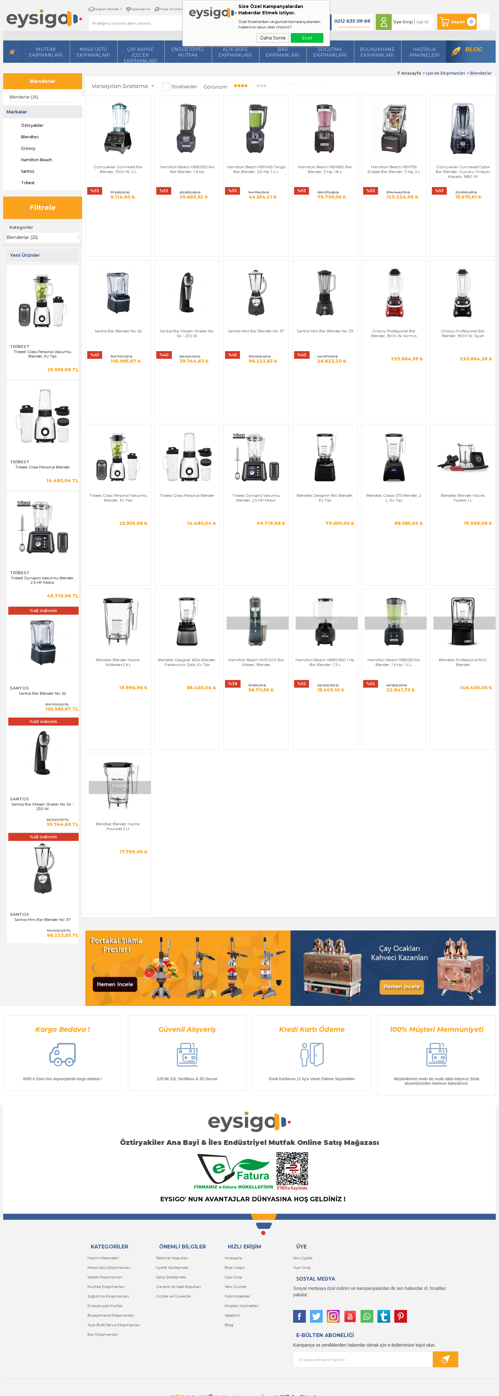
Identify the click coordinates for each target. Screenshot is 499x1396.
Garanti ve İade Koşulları (178, 1230)
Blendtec (24, 137)
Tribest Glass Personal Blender (42, 467)
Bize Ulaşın (235, 1211)
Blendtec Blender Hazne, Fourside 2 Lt (118, 679)
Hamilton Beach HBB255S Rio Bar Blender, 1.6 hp (187, 169)
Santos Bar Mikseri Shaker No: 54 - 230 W (42, 806)
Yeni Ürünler (236, 1230)
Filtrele (43, 208)
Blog (473, 49)
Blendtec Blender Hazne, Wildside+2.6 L (118, 552)
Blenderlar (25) (24, 97)
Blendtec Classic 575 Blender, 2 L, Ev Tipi (393, 424)
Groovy (22, 148)
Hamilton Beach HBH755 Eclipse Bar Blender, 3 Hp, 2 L (394, 169)
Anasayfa (233, 1201)
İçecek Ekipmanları (105, 1221)
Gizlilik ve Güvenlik (173, 1240)
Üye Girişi (403, 21)
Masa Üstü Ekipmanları (93, 52)
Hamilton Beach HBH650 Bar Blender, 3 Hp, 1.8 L (325, 169)
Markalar (16, 112)
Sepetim (232, 1259)
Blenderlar (42, 81)
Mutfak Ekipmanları (46, 52)
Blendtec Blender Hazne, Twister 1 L (463, 424)
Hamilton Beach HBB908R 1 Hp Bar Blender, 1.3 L (325, 552)
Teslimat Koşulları (172, 1201)
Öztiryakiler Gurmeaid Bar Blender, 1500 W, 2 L (118, 169)
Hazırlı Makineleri (103, 1201)
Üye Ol (422, 21)
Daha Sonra (272, 38)
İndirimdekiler (237, 1240)
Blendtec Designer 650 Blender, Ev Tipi (325, 424)
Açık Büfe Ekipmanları (235, 52)
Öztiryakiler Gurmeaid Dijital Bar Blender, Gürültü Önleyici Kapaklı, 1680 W (463, 171)
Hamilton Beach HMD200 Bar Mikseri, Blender (256, 552)
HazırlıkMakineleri (424, 52)
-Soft (215, 1387)
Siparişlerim (141, 9)
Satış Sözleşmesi (171, 1221)
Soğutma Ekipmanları (330, 52)
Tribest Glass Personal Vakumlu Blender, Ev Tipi (42, 354)
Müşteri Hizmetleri (242, 1249)
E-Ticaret (230, 1387)
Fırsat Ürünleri (171, 9)
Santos (22, 171)
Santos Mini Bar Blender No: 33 (325, 294)
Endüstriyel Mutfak (188, 52)
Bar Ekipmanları (103, 1278)
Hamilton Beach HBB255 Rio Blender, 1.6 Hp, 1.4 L (394, 552)
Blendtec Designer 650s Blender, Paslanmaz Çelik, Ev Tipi (187, 552)
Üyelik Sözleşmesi (172, 1211)
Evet (307, 38)
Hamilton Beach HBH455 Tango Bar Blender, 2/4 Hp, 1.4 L (256, 169)
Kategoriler (21, 227)
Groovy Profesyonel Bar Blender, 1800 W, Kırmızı (394, 296)
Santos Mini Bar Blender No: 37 (42, 919)
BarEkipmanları (282, 52)
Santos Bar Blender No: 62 (42, 693)
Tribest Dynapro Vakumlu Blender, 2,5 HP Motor (42, 580)
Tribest (22, 183)
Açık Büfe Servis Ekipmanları (114, 1268)
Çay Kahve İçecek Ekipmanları (140, 55)
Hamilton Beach (31, 160)
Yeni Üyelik (303, 1201)
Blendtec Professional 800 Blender (463, 552)
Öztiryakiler (27, 125)
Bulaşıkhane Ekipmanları (377, 52)
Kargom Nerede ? (108, 9)
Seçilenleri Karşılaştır (302, 84)
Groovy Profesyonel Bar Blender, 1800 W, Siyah (463, 296)
